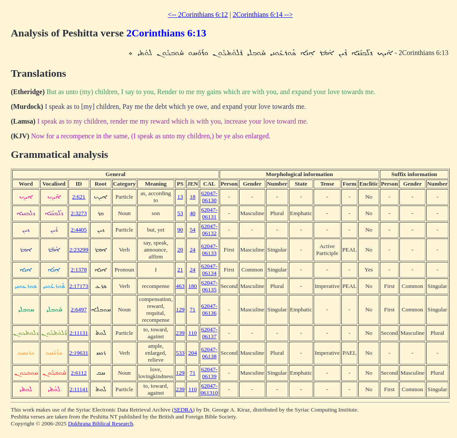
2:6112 (79, 372)
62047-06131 (209, 213)
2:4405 (79, 229)
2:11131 (78, 333)
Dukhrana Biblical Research (100, 423)
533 (180, 353)
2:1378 (79, 269)
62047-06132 (209, 229)
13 (180, 196)
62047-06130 (209, 196)
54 (192, 229)
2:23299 (78, 249)
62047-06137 (209, 333)
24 (192, 249)
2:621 (78, 196)
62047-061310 (209, 389)
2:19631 (78, 353)
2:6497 (79, 309)
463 (180, 286)
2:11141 (78, 389)
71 (192, 309)
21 (180, 269)
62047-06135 (209, 286)
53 (180, 213)
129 (180, 309)
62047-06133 (209, 249)
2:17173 (78, 286)
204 (192, 353)
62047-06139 (209, 372)
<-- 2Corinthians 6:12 (198, 14)
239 (180, 333)
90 (180, 229)
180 (192, 286)
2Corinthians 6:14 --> (263, 14)
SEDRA (183, 409)
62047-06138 (209, 353)
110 (192, 333)
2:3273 (79, 213)
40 (192, 213)
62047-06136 (209, 309)
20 (180, 249)
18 (192, 196)
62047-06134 (209, 269)
